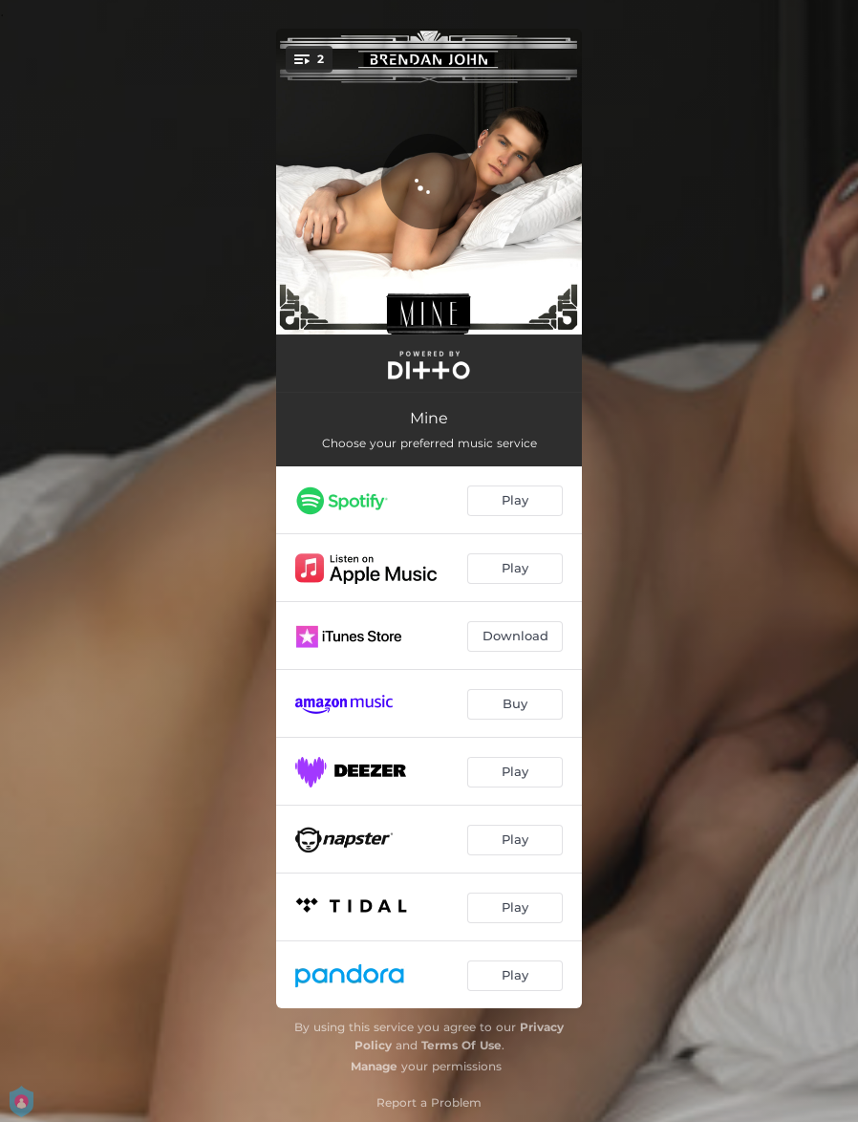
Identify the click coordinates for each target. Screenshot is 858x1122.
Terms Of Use (461, 1045)
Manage (374, 1066)
